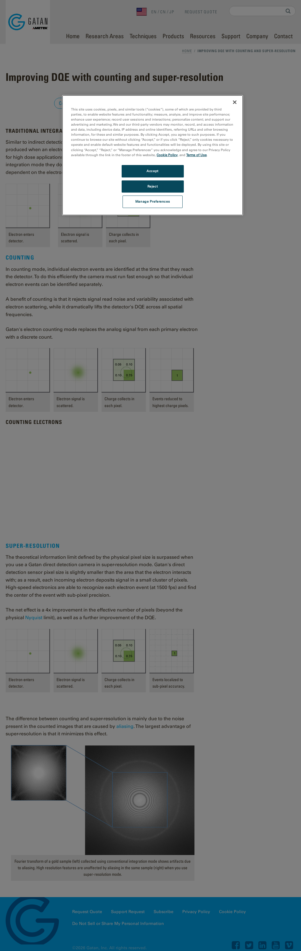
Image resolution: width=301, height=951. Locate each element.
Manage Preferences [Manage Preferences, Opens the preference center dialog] (152, 201)
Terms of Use (196, 155)
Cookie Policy (167, 155)
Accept (152, 171)
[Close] (234, 102)
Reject (152, 186)
